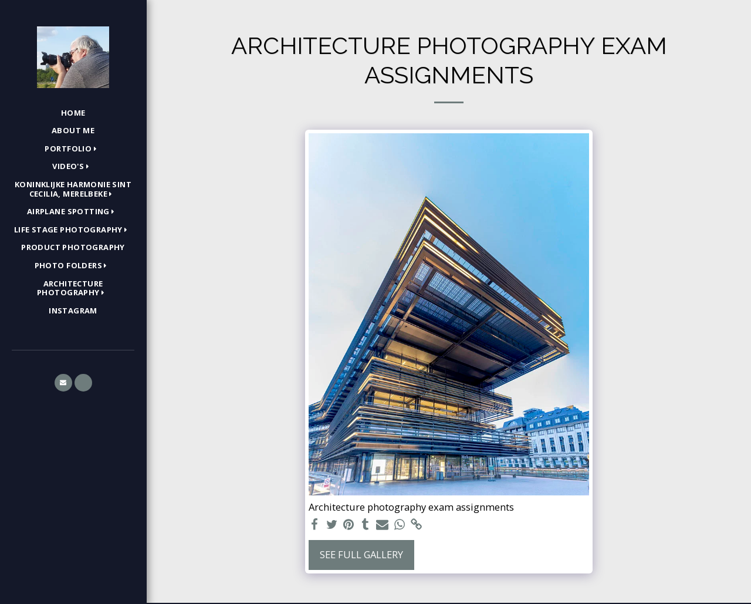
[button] (73, 149)
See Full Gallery (361, 554)
